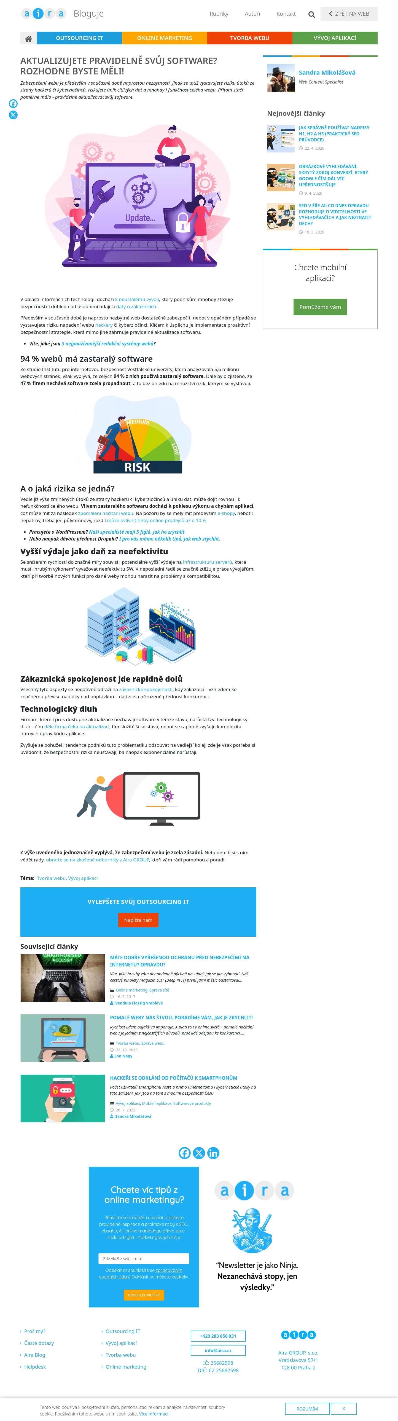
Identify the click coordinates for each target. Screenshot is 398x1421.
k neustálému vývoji (137, 299)
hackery (104, 325)
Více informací (153, 1414)
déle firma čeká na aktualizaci (76, 726)
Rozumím (307, 1409)
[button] (138, 198)
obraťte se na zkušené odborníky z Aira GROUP (97, 859)
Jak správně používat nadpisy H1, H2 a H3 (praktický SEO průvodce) (334, 134)
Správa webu (153, 1043)
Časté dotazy (39, 1343)
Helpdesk (35, 1366)
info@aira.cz (218, 1350)
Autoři (252, 13)
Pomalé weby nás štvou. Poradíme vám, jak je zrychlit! (181, 1017)
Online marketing (164, 38)
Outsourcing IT (79, 38)
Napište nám (138, 920)
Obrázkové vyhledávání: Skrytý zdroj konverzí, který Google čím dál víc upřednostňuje (333, 175)
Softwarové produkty (192, 1103)
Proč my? (34, 1331)
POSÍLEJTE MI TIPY (144, 1295)
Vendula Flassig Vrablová (139, 1003)
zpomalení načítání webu (105, 513)
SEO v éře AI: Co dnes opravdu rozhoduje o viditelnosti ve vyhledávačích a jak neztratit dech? (335, 215)
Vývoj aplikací (335, 38)
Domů (28, 38)
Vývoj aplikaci (83, 878)
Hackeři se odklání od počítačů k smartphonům (173, 1078)
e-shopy (226, 513)
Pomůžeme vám (320, 307)
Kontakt (286, 13)
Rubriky (219, 13)
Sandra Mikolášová (133, 1116)
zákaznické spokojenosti (146, 689)
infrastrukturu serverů (207, 562)
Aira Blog (34, 1355)
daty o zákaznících (136, 306)
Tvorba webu (250, 38)
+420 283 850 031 (218, 1336)
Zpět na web (352, 13)
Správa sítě (160, 990)
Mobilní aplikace (156, 1103)
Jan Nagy (123, 1056)
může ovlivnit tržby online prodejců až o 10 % (156, 520)
